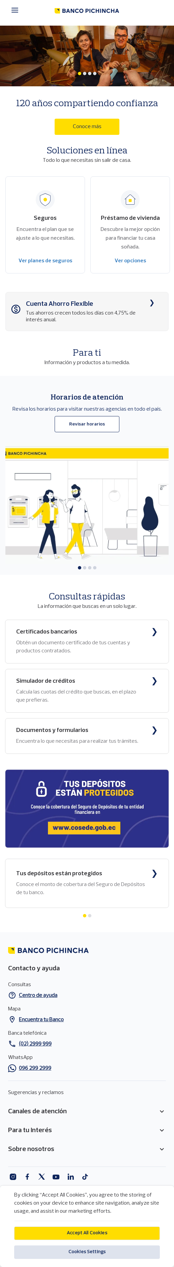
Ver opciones (130, 261)
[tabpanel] (87, 80)
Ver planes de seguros (45, 261)
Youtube (56, 1176)
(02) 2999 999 (35, 1044)
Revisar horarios (87, 424)
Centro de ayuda (38, 995)
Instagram (12, 1176)
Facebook (27, 1176)
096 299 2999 (35, 1068)
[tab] (79, 73)
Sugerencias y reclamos (36, 1092)
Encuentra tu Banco (41, 1020)
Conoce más (87, 126)
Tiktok (85, 1176)
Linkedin (70, 1176)
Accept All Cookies (87, 1239)
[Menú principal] (17, 10)
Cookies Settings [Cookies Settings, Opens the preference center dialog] (87, 1258)
